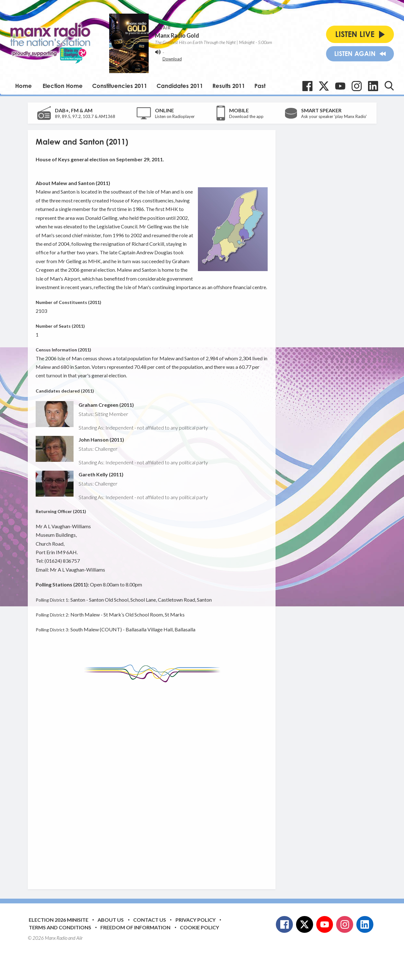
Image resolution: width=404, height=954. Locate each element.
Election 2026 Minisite (58, 920)
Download (172, 58)
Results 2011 (228, 85)
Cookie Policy (199, 927)
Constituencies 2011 (119, 85)
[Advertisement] (154, 781)
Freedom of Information (135, 927)
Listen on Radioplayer (175, 116)
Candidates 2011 (180, 85)
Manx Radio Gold (177, 35)
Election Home (63, 85)
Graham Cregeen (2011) (106, 405)
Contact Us (149, 920)
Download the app (246, 116)
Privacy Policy (195, 920)
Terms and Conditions (60, 927)
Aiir (79, 938)
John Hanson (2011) (101, 440)
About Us (111, 920)
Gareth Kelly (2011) (101, 474)
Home (23, 85)
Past (259, 85)
